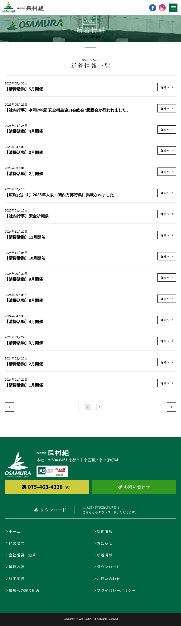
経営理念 (16, 543)
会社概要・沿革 (22, 554)
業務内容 (16, 566)
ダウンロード (108, 566)
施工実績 (16, 578)
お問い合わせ (137, 487)
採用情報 (104, 531)
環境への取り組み (24, 590)
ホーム (15, 531)
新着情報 (104, 554)
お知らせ (104, 543)
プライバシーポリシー (116, 590)
